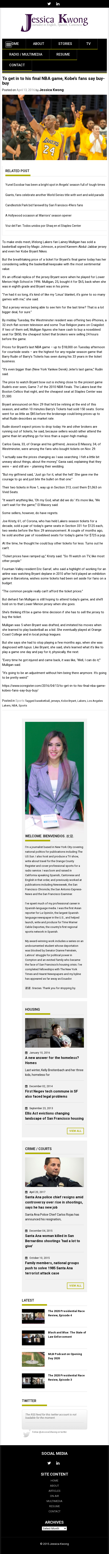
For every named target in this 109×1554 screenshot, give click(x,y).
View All (75, 1130)
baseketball (42, 700)
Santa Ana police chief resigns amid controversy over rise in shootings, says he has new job (54, 1202)
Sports (19, 700)
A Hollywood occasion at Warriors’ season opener (38, 215)
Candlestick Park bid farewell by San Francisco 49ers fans (44, 205)
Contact (17, 65)
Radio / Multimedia (25, 54)
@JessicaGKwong (48, 1432)
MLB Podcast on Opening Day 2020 (65, 1356)
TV (88, 44)
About (38, 44)
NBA (14, 705)
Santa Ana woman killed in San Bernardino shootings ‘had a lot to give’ (52, 1241)
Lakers (81, 700)
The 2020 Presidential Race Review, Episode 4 (66, 1313)
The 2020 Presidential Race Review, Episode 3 (66, 1377)
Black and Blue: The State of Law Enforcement (67, 1334)
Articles (54, 1490)
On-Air (54, 1496)
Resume (63, 54)
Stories (65, 44)
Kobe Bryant (68, 700)
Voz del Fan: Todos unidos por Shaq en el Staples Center (43, 225)
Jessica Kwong (51, 90)
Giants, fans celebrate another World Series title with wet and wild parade (54, 195)
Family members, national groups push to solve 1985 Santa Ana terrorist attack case (52, 1268)
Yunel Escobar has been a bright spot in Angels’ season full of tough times (55, 184)
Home (14, 44)
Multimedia (54, 1501)
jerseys (55, 700)
